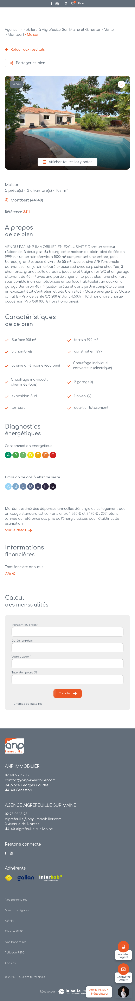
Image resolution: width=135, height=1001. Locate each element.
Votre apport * (21, 656)
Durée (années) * (23, 640)
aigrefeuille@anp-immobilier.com (33, 819)
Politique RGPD (15, 952)
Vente (109, 30)
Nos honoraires (15, 942)
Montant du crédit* (25, 624)
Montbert (16, 35)
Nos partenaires (16, 899)
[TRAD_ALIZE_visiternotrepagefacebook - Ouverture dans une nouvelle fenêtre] (51, 3)
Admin (9, 920)
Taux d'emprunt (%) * (25, 672)
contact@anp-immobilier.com (30, 780)
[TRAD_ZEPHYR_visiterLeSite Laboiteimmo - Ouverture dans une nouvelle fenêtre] (75, 991)
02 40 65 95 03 (17, 775)
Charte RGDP (13, 931)
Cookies (10, 963)
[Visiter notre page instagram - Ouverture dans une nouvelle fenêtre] (57, 3)
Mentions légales (17, 910)
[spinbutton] (67, 679)
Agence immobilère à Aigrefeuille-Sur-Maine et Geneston (53, 30)
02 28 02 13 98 (16, 814)
